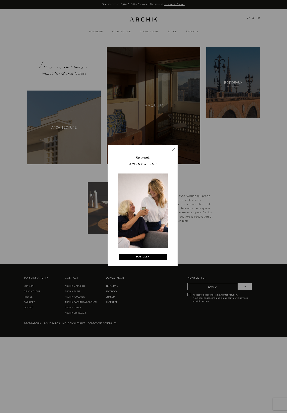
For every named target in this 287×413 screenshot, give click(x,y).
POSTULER (142, 256)
